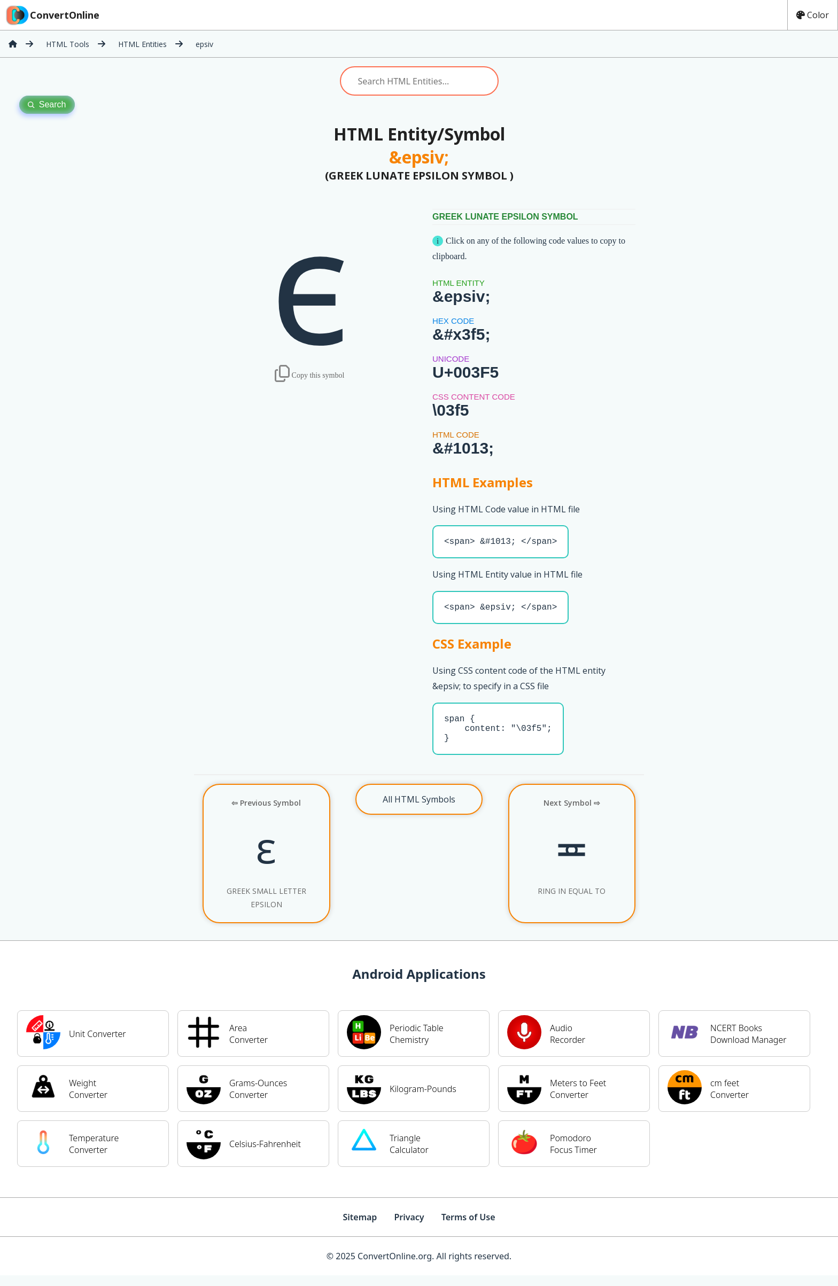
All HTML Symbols (419, 810)
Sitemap (360, 1228)
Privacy (409, 1228)
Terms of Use (468, 1228)
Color (812, 15)
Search (47, 104)
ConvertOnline (51, 15)
